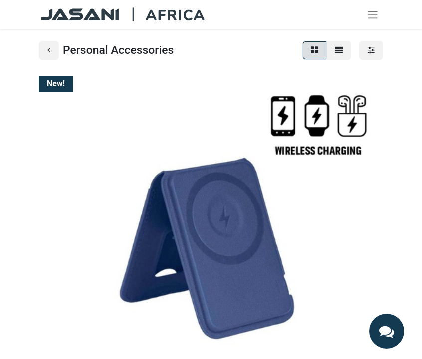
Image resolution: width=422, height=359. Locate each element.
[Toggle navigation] (372, 14)
